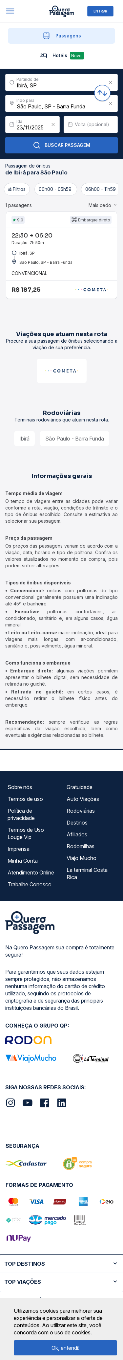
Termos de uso (25, 799)
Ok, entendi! (65, 1348)
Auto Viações (83, 799)
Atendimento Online (31, 872)
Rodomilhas (80, 846)
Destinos (77, 822)
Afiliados (77, 834)
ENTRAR (100, 11)
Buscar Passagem (61, 145)
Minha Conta (23, 860)
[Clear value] (53, 124)
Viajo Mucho (81, 858)
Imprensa (19, 849)
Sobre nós (20, 787)
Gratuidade (79, 787)
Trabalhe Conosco (29, 884)
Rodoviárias (81, 810)
